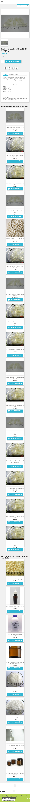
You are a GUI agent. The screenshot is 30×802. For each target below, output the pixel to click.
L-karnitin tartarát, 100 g (15, 690)
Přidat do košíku (13, 61)
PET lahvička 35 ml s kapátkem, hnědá (15, 606)
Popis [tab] (5, 74)
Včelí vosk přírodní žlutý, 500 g (15, 579)
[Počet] (2, 61)
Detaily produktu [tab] (13, 74)
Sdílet (5, 68)
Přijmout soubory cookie (8, 800)
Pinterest (16, 68)
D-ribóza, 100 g (15, 717)
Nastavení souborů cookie (9, 798)
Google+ (13, 68)
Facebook (15, 785)
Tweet (9, 68)
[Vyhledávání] (23, 5)
